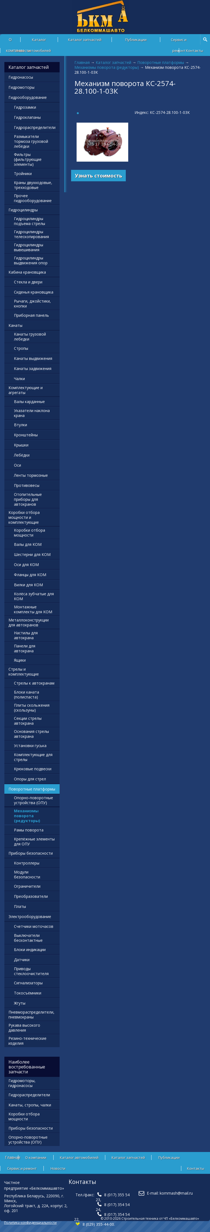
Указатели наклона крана (32, 413)
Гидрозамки (25, 107)
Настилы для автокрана (26, 635)
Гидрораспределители (35, 127)
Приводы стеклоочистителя (31, 971)
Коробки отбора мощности (29, 533)
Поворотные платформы (160, 62)
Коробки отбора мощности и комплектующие (24, 517)
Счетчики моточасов (33, 926)
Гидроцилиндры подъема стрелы (29, 221)
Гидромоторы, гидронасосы (22, 1083)
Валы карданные (29, 401)
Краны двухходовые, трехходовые (33, 185)
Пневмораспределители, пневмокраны (31, 1014)
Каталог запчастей (84, 39)
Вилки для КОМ (28, 584)
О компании (35, 1157)
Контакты (194, 50)
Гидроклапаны (27, 117)
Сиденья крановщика (33, 292)
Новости (23, 50)
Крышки (21, 445)
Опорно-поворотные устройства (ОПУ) (33, 800)
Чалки (19, 378)
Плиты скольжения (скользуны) (31, 708)
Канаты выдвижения (33, 358)
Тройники (23, 173)
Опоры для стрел (30, 778)
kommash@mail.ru (176, 1193)
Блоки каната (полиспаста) (26, 694)
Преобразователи (31, 896)
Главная (82, 62)
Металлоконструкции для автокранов (28, 622)
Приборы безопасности (30, 853)
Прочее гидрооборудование (33, 198)
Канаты (15, 325)
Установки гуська (30, 745)
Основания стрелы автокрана (31, 734)
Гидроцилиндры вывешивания (28, 247)
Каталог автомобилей (39, 41)
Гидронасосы (20, 77)
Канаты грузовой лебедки (30, 336)
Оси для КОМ (26, 564)
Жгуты (19, 1003)
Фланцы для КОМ (30, 574)
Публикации (136, 39)
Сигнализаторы (28, 982)
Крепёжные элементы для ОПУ (34, 841)
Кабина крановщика (27, 272)
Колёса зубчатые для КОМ (34, 596)
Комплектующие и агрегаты (25, 390)
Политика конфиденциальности (30, 1222)
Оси (17, 465)
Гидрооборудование (27, 97)
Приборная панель (31, 315)
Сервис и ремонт (178, 41)
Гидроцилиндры (23, 209)
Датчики (22, 959)
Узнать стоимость (98, 175)
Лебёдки (22, 455)
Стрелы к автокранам (34, 683)
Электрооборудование (29, 916)
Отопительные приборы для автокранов (28, 499)
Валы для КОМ (28, 544)
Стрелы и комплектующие (23, 672)
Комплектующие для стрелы (33, 757)
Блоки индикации (30, 949)
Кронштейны (26, 434)
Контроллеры (26, 863)
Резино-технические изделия (27, 1041)
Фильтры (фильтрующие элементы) (28, 159)
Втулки (20, 424)
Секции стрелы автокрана (28, 721)
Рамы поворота (28, 830)
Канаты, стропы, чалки (29, 1104)
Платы (20, 906)
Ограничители (27, 886)
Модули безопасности (27, 874)
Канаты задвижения (32, 368)
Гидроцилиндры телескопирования (31, 234)
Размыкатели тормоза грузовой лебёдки (31, 141)
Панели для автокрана (24, 648)
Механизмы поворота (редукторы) (106, 67)
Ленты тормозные (31, 475)
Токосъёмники (27, 993)
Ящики (20, 660)
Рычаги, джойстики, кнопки (32, 303)
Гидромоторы (21, 87)
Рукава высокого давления (24, 1028)
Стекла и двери (28, 282)
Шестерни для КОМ (32, 554)
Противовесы (26, 485)
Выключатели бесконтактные (28, 938)
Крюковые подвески (32, 768)
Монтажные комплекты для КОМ (33, 609)
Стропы (21, 348)
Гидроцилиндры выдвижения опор (31, 260)
